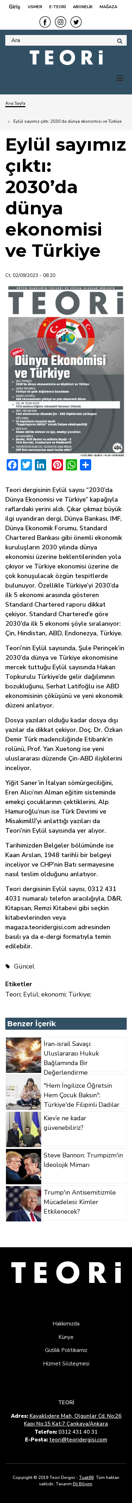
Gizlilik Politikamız (66, 1350)
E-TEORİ (57, 7)
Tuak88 (86, 1477)
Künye (66, 1337)
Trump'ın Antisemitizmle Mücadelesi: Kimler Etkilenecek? (80, 1202)
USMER (35, 7)
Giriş (14, 6)
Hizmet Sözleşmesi (66, 1363)
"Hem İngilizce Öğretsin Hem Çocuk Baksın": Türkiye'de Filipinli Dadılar (81, 1095)
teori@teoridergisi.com (78, 1439)
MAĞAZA (108, 7)
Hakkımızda (66, 1323)
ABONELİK (83, 7)
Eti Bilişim (82, 1484)
